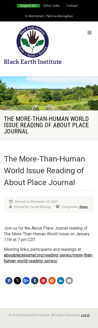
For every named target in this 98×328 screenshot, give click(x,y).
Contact (72, 6)
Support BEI (28, 6)
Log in (85, 315)
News (83, 207)
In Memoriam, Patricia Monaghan (49, 16)
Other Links (51, 6)
